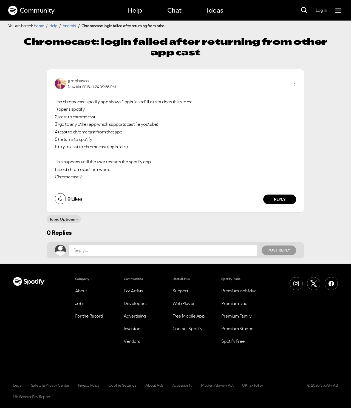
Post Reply (278, 250)
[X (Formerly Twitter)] (313, 283)
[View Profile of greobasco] (78, 81)
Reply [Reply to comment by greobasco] (280, 199)
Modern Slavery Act (217, 385)
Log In (321, 10)
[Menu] (338, 10)
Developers (135, 303)
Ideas (215, 10)
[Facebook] (331, 283)
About (81, 291)
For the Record (89, 316)
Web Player (183, 303)
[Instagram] (296, 283)
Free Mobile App (188, 316)
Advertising (135, 316)
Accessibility (182, 385)
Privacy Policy (89, 385)
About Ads (154, 385)
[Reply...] (163, 250)
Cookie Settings (122, 385)
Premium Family (236, 316)
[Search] (304, 10)
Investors (132, 329)
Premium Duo (234, 303)
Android (69, 25)
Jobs (79, 303)
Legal (17, 385)
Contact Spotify (187, 329)
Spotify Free (233, 341)
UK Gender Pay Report (31, 396)
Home (39, 25)
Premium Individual (239, 291)
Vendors (132, 341)
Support (180, 291)
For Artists (133, 291)
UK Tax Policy (252, 385)
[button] (295, 83)
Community (31, 10)
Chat (174, 10)
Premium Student (238, 329)
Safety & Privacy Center (50, 385)
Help (135, 10)
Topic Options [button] (62, 219)
